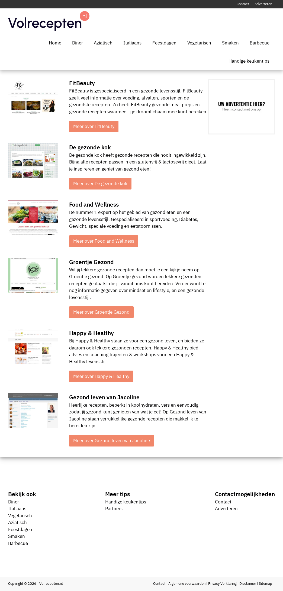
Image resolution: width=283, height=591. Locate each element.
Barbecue (259, 43)
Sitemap (265, 583)
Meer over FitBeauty (93, 126)
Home (55, 43)
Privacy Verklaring (222, 583)
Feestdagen (164, 43)
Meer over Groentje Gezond (101, 312)
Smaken (230, 43)
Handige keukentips (249, 61)
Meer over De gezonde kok (100, 184)
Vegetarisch (199, 43)
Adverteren (263, 4)
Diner (77, 43)
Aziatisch (103, 43)
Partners (114, 509)
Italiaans (132, 43)
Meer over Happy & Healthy (101, 376)
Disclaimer (247, 583)
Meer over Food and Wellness (103, 241)
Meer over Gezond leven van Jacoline (111, 441)
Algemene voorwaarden (186, 583)
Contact (243, 4)
